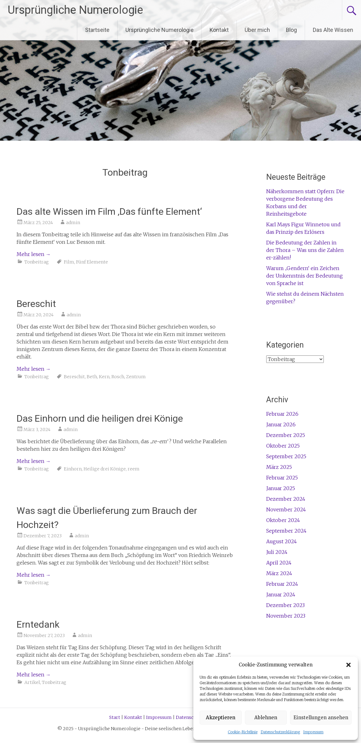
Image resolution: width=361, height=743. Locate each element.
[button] (348, 665)
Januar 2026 (281, 424)
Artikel (32, 682)
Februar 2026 (282, 414)
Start (114, 717)
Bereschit (36, 303)
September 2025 (286, 456)
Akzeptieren (220, 717)
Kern (104, 376)
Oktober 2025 (283, 446)
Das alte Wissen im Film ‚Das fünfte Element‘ (109, 211)
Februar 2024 (282, 584)
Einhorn (73, 469)
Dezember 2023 (285, 605)
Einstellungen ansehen (320, 717)
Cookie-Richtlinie (242, 732)
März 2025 (279, 467)
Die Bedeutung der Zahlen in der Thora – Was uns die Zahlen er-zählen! (305, 250)
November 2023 (285, 616)
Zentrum (136, 376)
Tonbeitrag (36, 262)
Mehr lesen (34, 254)
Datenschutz (189, 717)
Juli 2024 (276, 552)
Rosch (117, 376)
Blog (291, 30)
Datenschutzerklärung (280, 732)
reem (134, 469)
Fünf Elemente (92, 262)
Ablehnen (265, 717)
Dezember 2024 (285, 499)
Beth (92, 376)
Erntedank (38, 624)
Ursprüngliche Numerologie (75, 10)
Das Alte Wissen (333, 30)
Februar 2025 (282, 477)
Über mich (257, 30)
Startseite (97, 30)
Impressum (313, 732)
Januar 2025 (280, 488)
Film (69, 262)
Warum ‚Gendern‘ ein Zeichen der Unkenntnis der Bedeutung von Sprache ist (304, 275)
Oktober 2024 (283, 520)
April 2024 (279, 563)
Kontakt (219, 30)
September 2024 (286, 531)
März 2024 (279, 573)
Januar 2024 (280, 594)
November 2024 (286, 509)
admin (73, 222)
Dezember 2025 (285, 435)
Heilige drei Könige (105, 469)
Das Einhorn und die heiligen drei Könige (100, 418)
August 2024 (281, 541)
